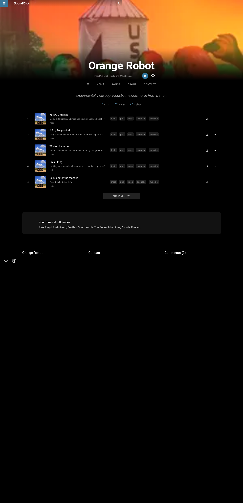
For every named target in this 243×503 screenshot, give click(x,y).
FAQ (14, 483)
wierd (151, 322)
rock (131, 118)
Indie (51, 123)
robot (171, 322)
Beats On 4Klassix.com (109, 432)
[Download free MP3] (208, 118)
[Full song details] (216, 118)
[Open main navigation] (4, 3)
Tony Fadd (162, 432)
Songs (115, 84)
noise (125, 322)
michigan (104, 322)
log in (190, 290)
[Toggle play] (27, 119)
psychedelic (138, 322)
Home (100, 84)
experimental (88, 322)
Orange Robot (32, 249)
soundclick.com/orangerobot (43, 268)
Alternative (34, 260)
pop (123, 118)
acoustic (142, 118)
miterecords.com (37, 272)
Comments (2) (175, 249)
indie (114, 118)
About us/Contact (29, 483)
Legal (89, 483)
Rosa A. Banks (135, 432)
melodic (154, 118)
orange (161, 322)
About (132, 84)
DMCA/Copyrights (61, 483)
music (74, 322)
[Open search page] (239, 3)
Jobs (45, 483)
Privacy (79, 483)
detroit (116, 322)
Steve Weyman (80, 432)
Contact (150, 84)
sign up (177, 290)
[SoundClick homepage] (22, 3)
